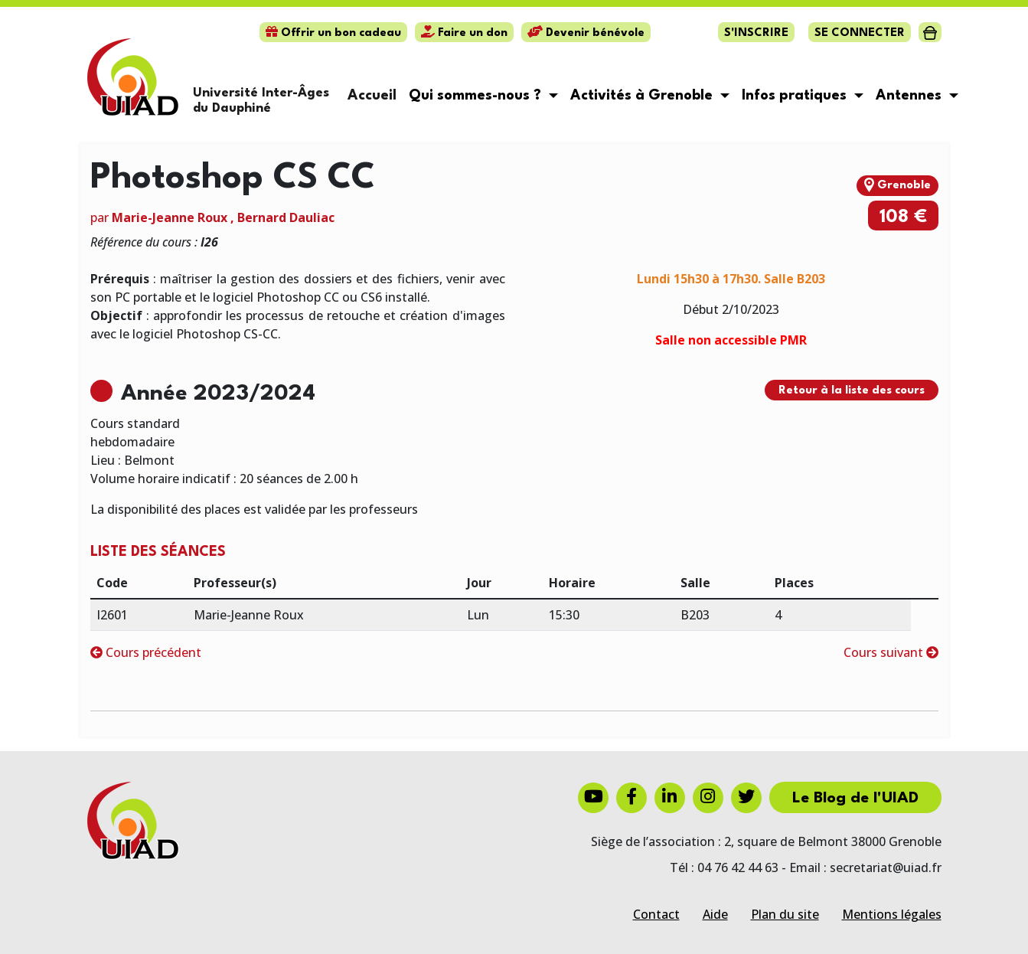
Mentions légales (892, 914)
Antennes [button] (910, 96)
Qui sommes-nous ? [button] (477, 96)
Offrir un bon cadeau (333, 33)
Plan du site (785, 914)
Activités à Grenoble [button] (643, 96)
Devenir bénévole (586, 33)
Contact (656, 914)
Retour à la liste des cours (851, 391)
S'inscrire (756, 33)
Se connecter (859, 33)
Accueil (372, 96)
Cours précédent (145, 652)
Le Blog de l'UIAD (855, 798)
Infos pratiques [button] (796, 96)
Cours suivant (891, 652)
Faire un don (464, 33)
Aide (715, 914)
